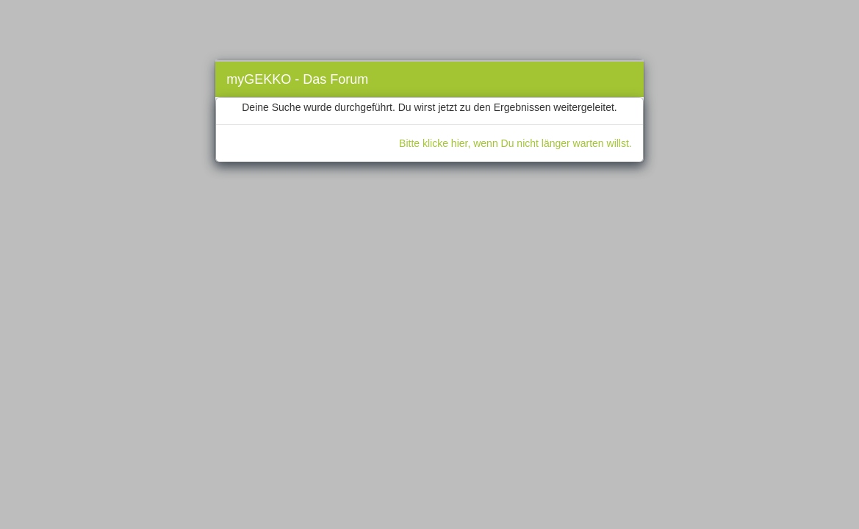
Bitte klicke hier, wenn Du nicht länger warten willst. (515, 143)
